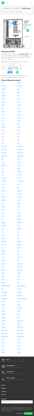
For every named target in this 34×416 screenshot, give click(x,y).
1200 (18, 143)
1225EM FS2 (20, 155)
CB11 (2, 289)
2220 (2, 228)
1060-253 (3, 127)
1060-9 (3, 130)
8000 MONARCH (21, 285)
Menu (6, 2)
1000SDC (3, 86)
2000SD (19, 219)
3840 (2, 279)
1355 (18, 209)
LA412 (18, 304)
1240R (18, 159)
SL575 (18, 342)
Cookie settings (19, 413)
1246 (2, 168)
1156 (18, 140)
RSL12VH (3, 327)
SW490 (19, 352)
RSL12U (3, 323)
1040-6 (3, 92)
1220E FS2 (4, 152)
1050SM (19, 111)
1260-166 (3, 190)
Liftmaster (17, 8)
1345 (2, 203)
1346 (18, 206)
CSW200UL (4, 292)
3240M (3, 251)
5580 (18, 282)
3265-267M (20, 263)
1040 (18, 89)
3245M (3, 254)
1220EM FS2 (20, 152)
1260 (18, 187)
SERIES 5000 (20, 333)
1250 (2, 171)
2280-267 (3, 241)
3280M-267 (20, 270)
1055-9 (19, 117)
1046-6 (3, 105)
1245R (18, 165)
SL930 (2, 349)
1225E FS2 (4, 155)
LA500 (3, 311)
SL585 (2, 346)
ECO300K (19, 292)
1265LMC (3, 197)
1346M (3, 209)
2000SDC (3, 222)
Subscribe (3, 399)
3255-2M (19, 257)
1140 (2, 133)
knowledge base (25, 55)
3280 (2, 266)
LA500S (19, 311)
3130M (19, 247)
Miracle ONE (20, 320)
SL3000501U (20, 336)
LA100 (3, 301)
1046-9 (19, 105)
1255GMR (3, 181)
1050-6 (19, 108)
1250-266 (19, 171)
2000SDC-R (20, 222)
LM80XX (3, 320)
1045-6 (3, 98)
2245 (2, 232)
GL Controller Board (21, 298)
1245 (2, 162)
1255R (3, 184)
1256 (18, 184)
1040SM (3, 95)
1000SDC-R (20, 86)
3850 (18, 279)
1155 (2, 140)
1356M (19, 216)
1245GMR (3, 165)
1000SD (19, 83)
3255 (18, 254)
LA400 (18, 301)
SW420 (19, 349)
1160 (2, 143)
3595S (2, 276)
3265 (18, 260)
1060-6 (19, 127)
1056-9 (3, 124)
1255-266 (3, 178)
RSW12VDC (20, 327)
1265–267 (19, 193)
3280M (3, 270)
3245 (18, 251)
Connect (3, 394)
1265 (2, 193)
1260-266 (19, 190)
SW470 (3, 352)
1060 (18, 124)
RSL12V (19, 323)
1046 (18, 102)
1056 (2, 121)
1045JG (3, 102)
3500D (3, 273)
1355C (3, 212)
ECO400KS (4, 298)
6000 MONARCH (5, 285)
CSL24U (19, 289)
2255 (18, 232)
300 (2, 247)
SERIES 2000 (4, 330)
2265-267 (3, 238)
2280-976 (19, 241)
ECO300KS (4, 295)
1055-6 (3, 117)
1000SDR (3, 89)
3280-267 (19, 266)
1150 (18, 136)
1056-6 (19, 121)
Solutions (3, 388)
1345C (18, 203)
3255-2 (3, 257)
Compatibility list (7, 8)
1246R (18, 168)
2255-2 (3, 235)
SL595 (18, 346)
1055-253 (19, 114)
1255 (2, 174)
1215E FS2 (4, 149)
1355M (19, 212)
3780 (18, 276)
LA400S (3, 304)
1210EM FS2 (20, 146)
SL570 (2, 342)
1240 (2, 159)
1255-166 (19, 174)
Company (3, 391)
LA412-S (3, 308)
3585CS (19, 273)
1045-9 (19, 98)
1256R (3, 187)
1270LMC (19, 197)
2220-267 (19, 228)
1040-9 (19, 92)
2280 (18, 238)
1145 (18, 133)
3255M (3, 260)
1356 (2, 216)
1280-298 (3, 200)
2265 (18, 235)
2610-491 (19, 244)
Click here (3, 61)
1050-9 (3, 111)
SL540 (18, 339)
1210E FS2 (4, 146)
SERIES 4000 (4, 333)
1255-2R (19, 178)
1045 (18, 95)
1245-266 (19, 162)
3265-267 (3, 263)
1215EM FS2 (20, 149)
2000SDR (3, 225)
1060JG (19, 130)
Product (3, 385)
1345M (3, 206)
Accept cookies (28, 413)
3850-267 (3, 282)
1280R (18, 200)
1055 (2, 114)
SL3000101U (4, 336)
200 (2, 219)
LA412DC (19, 308)
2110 (18, 225)
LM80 (18, 317)
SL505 (2, 339)
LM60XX (3, 317)
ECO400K (19, 295)
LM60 (18, 314)
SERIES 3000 (20, 330)
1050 (2, 108)
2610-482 (3, 244)
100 (2, 83)
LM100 (3, 314)
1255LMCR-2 (20, 181)
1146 (2, 136)
